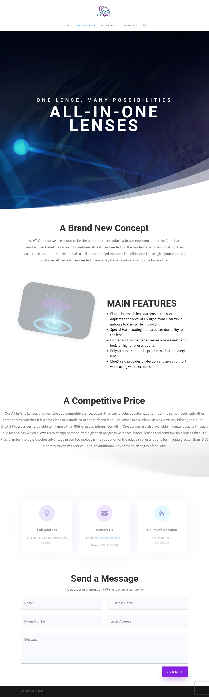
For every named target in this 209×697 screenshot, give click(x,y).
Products (84, 25)
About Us (108, 25)
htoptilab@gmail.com (108, 537)
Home (68, 25)
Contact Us (128, 25)
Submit (175, 671)
